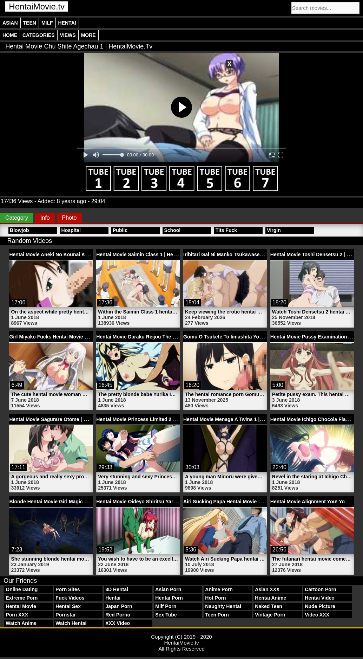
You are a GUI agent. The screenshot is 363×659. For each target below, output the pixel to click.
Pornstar (65, 615)
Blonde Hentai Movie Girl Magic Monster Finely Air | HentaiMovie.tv (87, 501)
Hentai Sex (68, 606)
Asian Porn (168, 589)
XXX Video (117, 623)
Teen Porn (217, 615)
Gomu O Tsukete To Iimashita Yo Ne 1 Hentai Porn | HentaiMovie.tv (260, 337)
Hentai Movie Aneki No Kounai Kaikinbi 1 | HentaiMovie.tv (76, 254)
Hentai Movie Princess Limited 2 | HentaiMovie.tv (153, 419)
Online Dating (22, 589)
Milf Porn (165, 606)
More (88, 35)
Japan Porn (118, 606)
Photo (69, 218)
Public (120, 230)
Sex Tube (166, 615)
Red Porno (117, 615)
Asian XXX (267, 589)
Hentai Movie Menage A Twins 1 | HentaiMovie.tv (239, 419)
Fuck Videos (69, 598)
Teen (29, 23)
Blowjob (19, 230)
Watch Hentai (70, 623)
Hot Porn (215, 598)
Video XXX (317, 615)
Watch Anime (21, 623)
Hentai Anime (270, 598)
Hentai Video (320, 598)
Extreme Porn (22, 598)
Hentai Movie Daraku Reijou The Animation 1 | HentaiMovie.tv (167, 337)
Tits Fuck (226, 230)
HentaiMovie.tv (37, 6)
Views (68, 35)
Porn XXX (17, 615)
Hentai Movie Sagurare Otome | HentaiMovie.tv (63, 419)
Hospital (71, 230)
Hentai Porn (169, 598)
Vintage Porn (270, 615)
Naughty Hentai (223, 606)
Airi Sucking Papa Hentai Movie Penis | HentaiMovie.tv (246, 501)
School (172, 230)
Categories (38, 35)
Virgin (273, 230)
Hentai (67, 23)
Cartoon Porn (320, 589)
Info (45, 218)
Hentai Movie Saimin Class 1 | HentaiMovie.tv (149, 254)
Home (9, 35)
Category (16, 218)
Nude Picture (320, 606)
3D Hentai (116, 589)
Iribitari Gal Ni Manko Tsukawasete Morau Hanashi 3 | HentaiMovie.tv (263, 254)
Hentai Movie (21, 606)
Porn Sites (67, 589)
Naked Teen (268, 606)
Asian (10, 23)
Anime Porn (219, 589)
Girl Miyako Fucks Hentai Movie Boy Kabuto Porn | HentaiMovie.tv (86, 337)
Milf (47, 23)
